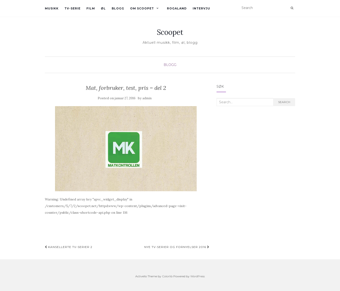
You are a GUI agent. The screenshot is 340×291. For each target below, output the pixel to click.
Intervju (201, 8)
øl (103, 8)
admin (147, 98)
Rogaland (177, 8)
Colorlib (167, 276)
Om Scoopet (142, 8)
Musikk (52, 8)
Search (284, 102)
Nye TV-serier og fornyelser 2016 (176, 247)
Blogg (118, 8)
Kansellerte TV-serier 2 (68, 247)
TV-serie (72, 8)
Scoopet (170, 32)
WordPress (197, 276)
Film (90, 8)
